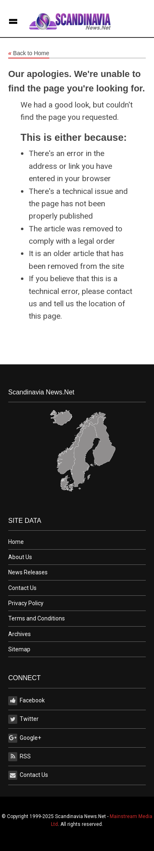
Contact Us (22, 588)
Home (16, 542)
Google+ (24, 738)
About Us (20, 557)
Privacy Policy (26, 603)
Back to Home (28, 53)
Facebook (26, 700)
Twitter (23, 719)
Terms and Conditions (36, 618)
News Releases (28, 572)
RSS (19, 756)
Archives (19, 634)
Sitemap (19, 649)
